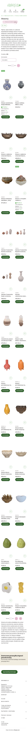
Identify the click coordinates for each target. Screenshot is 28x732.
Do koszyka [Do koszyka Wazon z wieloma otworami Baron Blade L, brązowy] (20, 161)
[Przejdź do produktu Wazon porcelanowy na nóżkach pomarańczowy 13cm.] (21, 365)
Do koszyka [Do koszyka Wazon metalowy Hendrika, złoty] (5, 524)
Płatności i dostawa (6, 715)
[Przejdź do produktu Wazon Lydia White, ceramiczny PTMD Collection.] (21, 321)
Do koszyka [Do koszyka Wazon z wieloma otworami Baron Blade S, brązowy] (5, 161)
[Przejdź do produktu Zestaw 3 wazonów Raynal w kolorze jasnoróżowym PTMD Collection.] (21, 232)
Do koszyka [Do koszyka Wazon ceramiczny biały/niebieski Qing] (5, 117)
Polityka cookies (5, 689)
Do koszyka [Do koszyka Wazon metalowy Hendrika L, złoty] (5, 212)
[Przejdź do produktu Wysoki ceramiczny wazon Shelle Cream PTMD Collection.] (21, 276)
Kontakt (3, 698)
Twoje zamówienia (6, 705)
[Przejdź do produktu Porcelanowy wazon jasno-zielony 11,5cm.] (7, 543)
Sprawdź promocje (9, 672)
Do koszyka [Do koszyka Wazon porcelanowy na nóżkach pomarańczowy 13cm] (20, 390)
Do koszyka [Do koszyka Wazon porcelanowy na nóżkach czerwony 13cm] (5, 390)
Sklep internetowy (12, 730)
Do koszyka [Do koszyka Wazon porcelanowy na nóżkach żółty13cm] (5, 435)
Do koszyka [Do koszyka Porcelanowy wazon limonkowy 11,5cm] (20, 568)
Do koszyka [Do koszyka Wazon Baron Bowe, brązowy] (20, 435)
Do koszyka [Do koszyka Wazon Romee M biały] (20, 524)
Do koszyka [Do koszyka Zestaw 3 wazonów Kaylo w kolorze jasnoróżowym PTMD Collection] (5, 301)
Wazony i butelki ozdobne (21, 15)
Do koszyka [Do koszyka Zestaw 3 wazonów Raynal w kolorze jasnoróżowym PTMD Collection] (20, 257)
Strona (9, 65)
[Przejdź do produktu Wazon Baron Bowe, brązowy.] (21, 410)
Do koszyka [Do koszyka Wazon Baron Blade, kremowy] (20, 479)
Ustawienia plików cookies (8, 692)
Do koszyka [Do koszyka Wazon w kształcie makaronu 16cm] (20, 613)
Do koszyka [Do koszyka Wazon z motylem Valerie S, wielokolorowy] (20, 212)
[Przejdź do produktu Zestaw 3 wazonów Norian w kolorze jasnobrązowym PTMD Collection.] (7, 232)
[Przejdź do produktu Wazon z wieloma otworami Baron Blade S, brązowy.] (7, 136)
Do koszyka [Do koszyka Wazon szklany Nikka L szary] (20, 117)
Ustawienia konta (5, 707)
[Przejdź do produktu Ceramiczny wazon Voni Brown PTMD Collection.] (7, 321)
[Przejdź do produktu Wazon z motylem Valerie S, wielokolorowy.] (21, 180)
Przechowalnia (5, 708)
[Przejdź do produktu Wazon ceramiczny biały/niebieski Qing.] (7, 85)
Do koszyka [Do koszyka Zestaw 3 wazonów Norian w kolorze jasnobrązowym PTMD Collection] (5, 257)
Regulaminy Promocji (6, 686)
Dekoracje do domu (8, 15)
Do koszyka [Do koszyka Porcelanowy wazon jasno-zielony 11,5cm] (5, 568)
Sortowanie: (4, 57)
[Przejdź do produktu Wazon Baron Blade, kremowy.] (21, 454)
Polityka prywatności (6, 690)
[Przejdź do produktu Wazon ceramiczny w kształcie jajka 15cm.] (7, 587)
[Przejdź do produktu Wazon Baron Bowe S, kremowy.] (7, 454)
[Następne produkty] (16, 618)
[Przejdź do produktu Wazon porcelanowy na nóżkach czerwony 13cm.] (7, 365)
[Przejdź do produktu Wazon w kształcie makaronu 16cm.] (21, 587)
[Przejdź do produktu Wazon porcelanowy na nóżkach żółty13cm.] (7, 410)
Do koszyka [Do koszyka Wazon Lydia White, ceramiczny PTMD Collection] (20, 346)
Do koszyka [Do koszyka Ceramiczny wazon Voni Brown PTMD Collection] (5, 346)
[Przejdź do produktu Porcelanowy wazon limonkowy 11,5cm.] (21, 543)
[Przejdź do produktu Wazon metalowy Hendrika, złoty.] (7, 499)
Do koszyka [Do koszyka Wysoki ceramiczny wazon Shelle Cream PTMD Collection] (20, 301)
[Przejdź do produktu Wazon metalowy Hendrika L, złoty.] (7, 180)
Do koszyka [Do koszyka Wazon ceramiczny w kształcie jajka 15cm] (5, 613)
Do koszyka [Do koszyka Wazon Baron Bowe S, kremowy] (5, 479)
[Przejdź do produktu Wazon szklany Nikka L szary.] (21, 85)
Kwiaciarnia (4, 725)
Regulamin (4, 684)
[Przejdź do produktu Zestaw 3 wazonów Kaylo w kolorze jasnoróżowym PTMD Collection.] (7, 276)
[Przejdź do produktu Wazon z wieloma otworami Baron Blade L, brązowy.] (21, 136)
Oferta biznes (4, 723)
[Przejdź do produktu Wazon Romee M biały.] (21, 499)
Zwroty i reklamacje (6, 687)
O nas (2, 722)
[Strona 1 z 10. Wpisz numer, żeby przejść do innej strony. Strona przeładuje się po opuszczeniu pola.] (12, 65)
